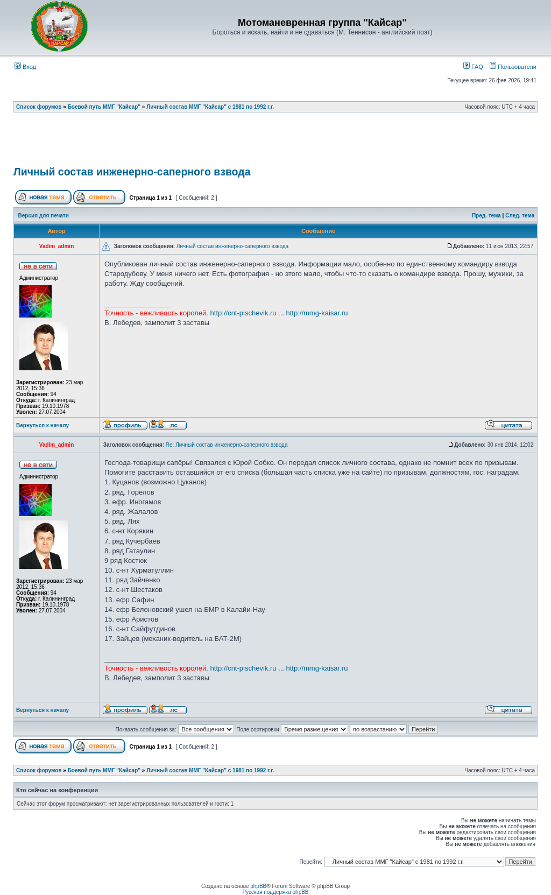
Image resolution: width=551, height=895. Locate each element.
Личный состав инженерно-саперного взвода (132, 172)
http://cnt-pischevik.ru (243, 313)
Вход (25, 67)
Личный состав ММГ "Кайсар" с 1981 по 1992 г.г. (210, 107)
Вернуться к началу (42, 425)
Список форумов (39, 107)
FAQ (473, 67)
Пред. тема (486, 216)
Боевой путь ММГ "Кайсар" (104, 107)
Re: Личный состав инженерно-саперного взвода (227, 445)
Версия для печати (43, 216)
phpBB (258, 886)
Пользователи (513, 67)
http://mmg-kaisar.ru (317, 313)
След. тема (519, 216)
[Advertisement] (275, 142)
